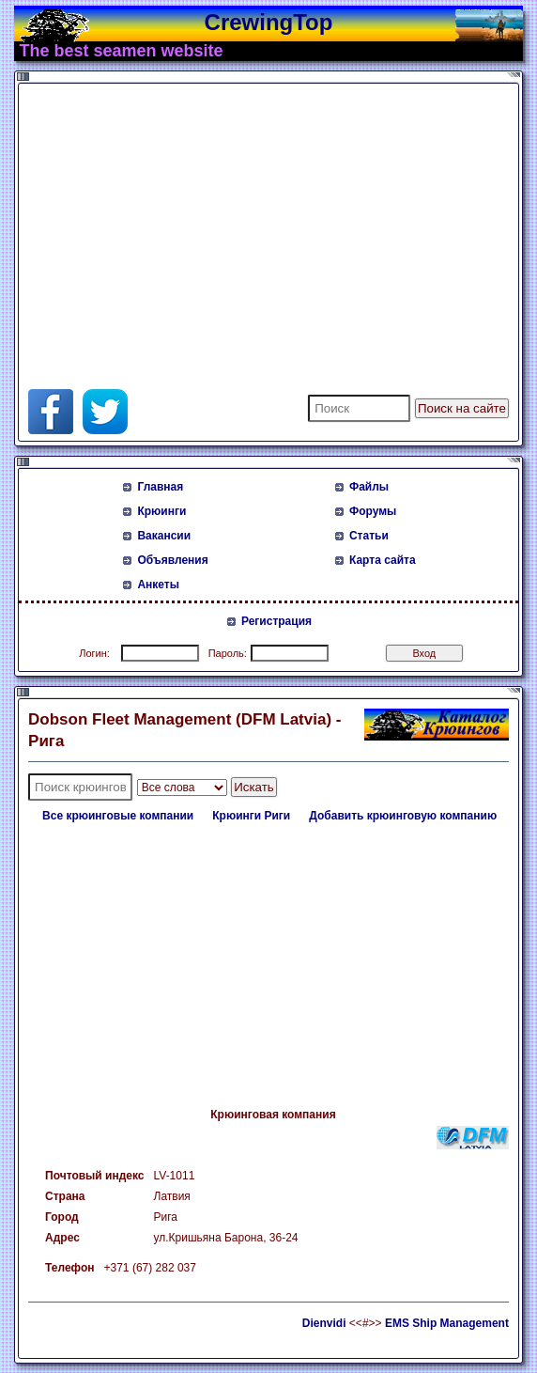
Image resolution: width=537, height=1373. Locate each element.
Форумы (372, 511)
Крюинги (161, 511)
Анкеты (158, 584)
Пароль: (227, 653)
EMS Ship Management (447, 1323)
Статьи (369, 535)
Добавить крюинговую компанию (403, 815)
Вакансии (164, 535)
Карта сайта (382, 560)
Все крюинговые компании (117, 815)
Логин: (94, 653)
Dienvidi (324, 1323)
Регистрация (276, 621)
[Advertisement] (248, 219)
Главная (160, 486)
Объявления (172, 560)
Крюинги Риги (251, 815)
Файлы (369, 486)
